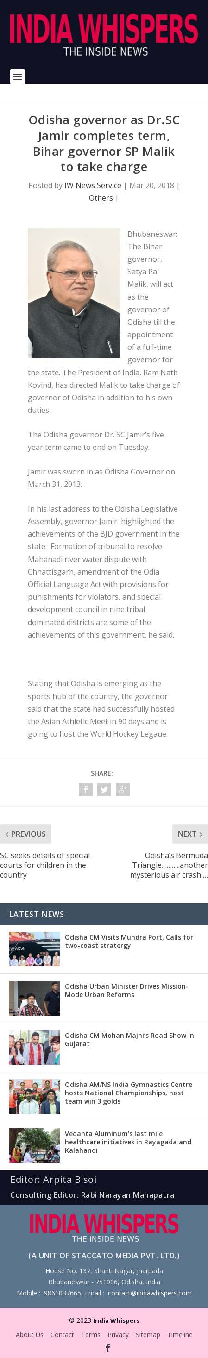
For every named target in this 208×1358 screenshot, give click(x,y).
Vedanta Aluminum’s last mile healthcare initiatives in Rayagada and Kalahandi (128, 1142)
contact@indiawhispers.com (150, 1293)
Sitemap (148, 1334)
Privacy (118, 1334)
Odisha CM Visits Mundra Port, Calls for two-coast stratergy (129, 941)
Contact (62, 1334)
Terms (91, 1334)
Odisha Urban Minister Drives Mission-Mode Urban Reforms (127, 990)
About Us (30, 1334)
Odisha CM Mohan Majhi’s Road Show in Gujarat (129, 1039)
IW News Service (92, 185)
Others (101, 198)
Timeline (180, 1334)
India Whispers (116, 1320)
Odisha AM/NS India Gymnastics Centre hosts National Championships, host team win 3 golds (128, 1092)
